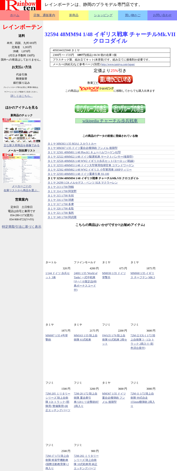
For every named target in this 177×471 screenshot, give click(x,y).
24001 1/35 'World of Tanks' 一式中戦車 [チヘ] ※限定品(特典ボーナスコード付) (85, 281)
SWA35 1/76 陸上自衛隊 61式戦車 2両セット (114, 339)
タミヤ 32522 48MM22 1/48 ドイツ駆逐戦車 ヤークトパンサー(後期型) (90, 156)
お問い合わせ (162, 15)
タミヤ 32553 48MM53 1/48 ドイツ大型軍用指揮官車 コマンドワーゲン (91, 165)
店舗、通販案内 (44, 15)
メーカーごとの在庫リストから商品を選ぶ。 (22, 186)
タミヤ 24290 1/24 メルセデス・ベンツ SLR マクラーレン (83, 182)
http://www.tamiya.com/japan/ (118, 64)
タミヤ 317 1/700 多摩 (61, 204)
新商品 (73, 15)
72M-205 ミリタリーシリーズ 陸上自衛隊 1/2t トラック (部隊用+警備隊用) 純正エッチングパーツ (57, 402)
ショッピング (103, 15)
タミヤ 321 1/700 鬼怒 (61, 212)
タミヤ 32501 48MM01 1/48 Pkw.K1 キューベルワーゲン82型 (84, 152)
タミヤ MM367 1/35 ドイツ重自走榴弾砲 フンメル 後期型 (83, 148)
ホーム (14, 15)
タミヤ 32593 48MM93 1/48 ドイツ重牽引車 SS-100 (78, 173)
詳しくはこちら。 (22, 95)
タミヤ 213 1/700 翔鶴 (61, 186)
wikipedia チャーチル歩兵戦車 (110, 120)
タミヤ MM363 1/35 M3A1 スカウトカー (72, 143)
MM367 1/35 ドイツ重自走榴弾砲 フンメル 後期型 (114, 397)
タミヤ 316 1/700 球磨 (61, 199)
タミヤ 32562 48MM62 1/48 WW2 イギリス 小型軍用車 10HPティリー (90, 169)
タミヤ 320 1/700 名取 (61, 208)
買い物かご (133, 15)
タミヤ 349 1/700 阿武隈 (62, 217)
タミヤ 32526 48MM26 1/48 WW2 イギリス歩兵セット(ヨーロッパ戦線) (91, 160)
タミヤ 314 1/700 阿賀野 (62, 191)
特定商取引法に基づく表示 (21, 226)
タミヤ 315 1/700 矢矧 (61, 195)
